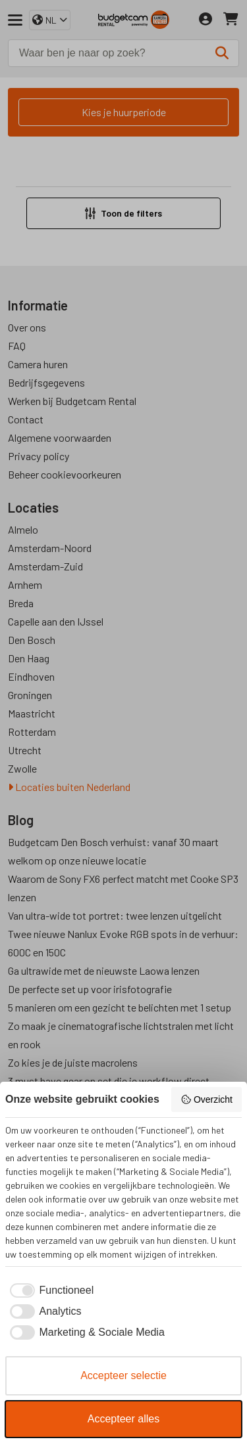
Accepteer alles (123, 1418)
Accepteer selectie (123, 1375)
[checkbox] (49, 1290)
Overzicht (206, 1099)
